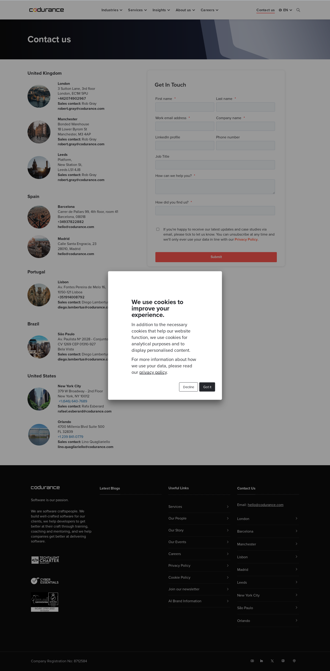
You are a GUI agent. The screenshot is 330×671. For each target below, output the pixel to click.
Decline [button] (188, 387)
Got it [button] (207, 387)
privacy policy (153, 372)
